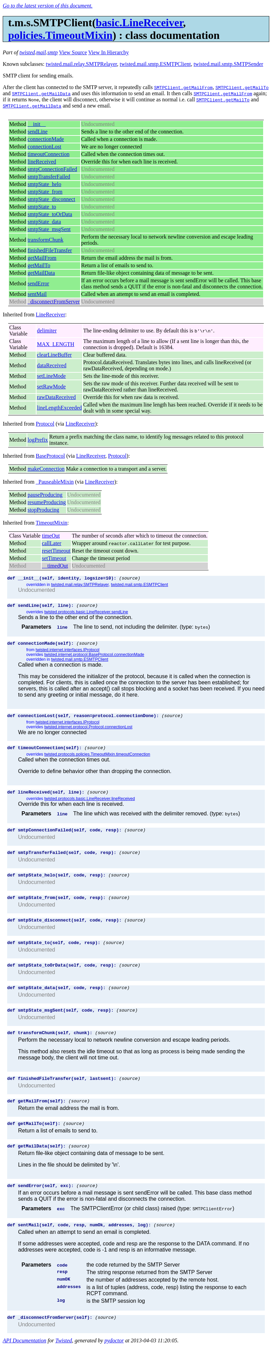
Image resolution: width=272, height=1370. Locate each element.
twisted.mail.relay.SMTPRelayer (81, 64)
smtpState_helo (44, 184)
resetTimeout (56, 551)
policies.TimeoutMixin (60, 35)
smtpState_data (44, 222)
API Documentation (24, 1364)
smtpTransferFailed (49, 177)
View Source (73, 52)
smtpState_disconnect (51, 199)
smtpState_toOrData (50, 214)
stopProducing (43, 510)
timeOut (51, 536)
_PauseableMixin (55, 482)
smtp (52, 52)
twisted (27, 52)
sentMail (37, 294)
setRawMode (51, 386)
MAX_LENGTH (55, 344)
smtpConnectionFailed (52, 169)
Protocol (45, 424)
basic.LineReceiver (139, 22)
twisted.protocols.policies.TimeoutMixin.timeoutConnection (97, 759)
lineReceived (42, 162)
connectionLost (44, 146)
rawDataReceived (56, 397)
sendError (38, 283)
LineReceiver (50, 314)
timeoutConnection (49, 154)
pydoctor (114, 1364)
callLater (51, 543)
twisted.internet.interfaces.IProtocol (67, 653)
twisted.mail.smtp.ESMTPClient (155, 64)
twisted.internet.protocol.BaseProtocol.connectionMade (94, 657)
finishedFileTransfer (50, 250)
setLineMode (51, 376)
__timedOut (55, 566)
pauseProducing (45, 495)
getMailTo (39, 265)
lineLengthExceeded (59, 408)
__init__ (37, 124)
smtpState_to (42, 207)
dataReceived (51, 365)
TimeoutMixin (52, 523)
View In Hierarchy (108, 52)
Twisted (63, 1364)
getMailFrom (42, 258)
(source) (129, 579)
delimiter (47, 330)
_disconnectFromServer (54, 301)
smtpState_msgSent (49, 229)
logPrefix (38, 440)
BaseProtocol (50, 456)
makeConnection (46, 469)
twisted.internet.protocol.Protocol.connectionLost (88, 731)
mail (41, 52)
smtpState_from (45, 192)
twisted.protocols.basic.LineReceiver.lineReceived (89, 804)
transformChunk (45, 240)
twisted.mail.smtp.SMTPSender (228, 64)
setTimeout (54, 558)
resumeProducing (47, 502)
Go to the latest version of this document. (47, 6)
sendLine (38, 131)
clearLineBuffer (54, 355)
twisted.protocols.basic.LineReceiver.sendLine (86, 614)
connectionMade (46, 139)
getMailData (41, 273)
